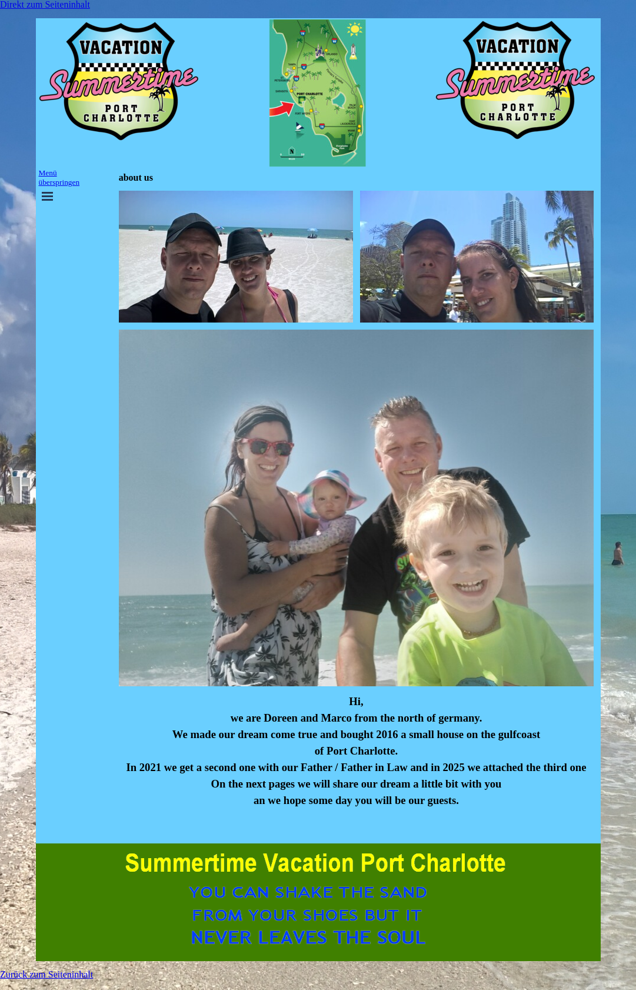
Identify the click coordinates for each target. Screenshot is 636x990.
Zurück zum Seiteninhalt (46, 974)
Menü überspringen (59, 177)
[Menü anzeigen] (47, 196)
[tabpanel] (356, 765)
